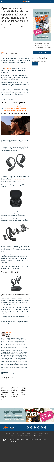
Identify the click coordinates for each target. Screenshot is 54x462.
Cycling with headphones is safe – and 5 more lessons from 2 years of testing (15, 109)
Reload (35, 64)
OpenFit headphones (19, 180)
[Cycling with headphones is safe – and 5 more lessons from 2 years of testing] (15, 382)
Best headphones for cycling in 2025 (14, 106)
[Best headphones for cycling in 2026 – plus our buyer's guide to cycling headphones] (5, 382)
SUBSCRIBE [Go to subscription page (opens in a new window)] (42, 52)
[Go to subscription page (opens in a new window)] (42, 41)
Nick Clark (8, 332)
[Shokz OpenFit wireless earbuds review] (25, 382)
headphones (7, 68)
